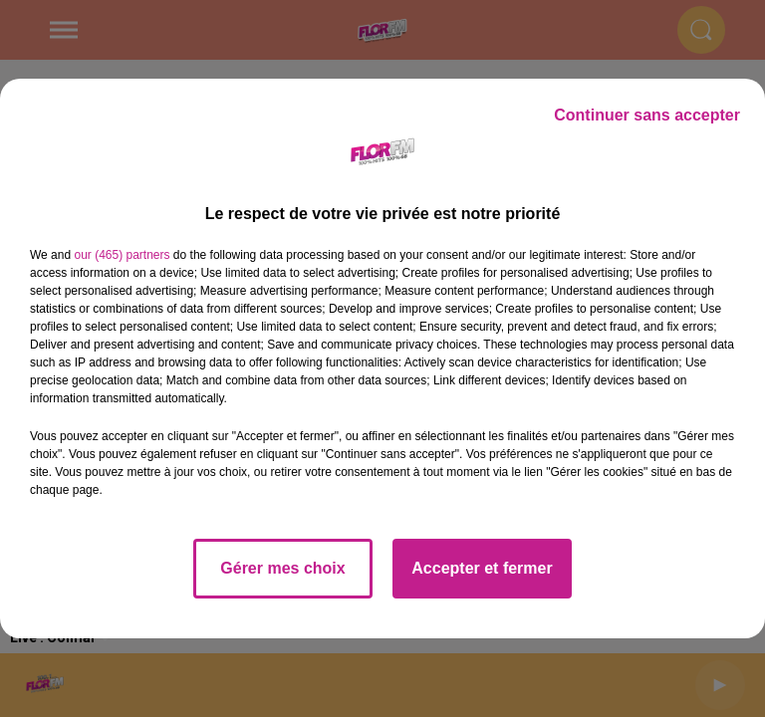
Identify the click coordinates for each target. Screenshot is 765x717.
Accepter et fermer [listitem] (481, 568)
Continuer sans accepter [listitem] (647, 115)
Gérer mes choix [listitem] (282, 568)
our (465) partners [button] (121, 255)
